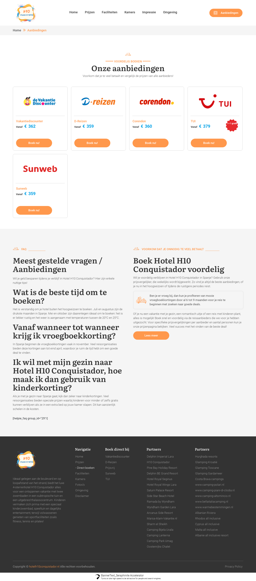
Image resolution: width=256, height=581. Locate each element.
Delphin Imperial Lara (160, 456)
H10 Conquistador (158, 462)
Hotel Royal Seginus (159, 479)
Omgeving (170, 12)
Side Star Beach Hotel (160, 496)
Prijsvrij (110, 467)
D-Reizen (111, 462)
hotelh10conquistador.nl (44, 566)
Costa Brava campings (209, 479)
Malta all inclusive (206, 529)
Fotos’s (80, 484)
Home (73, 12)
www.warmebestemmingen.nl (214, 507)
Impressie (149, 12)
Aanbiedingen (229, 12)
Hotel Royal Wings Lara (161, 484)
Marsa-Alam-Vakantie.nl (162, 518)
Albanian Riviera (205, 512)
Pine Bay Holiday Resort (162, 467)
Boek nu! (34, 143)
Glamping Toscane (207, 467)
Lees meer (151, 335)
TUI (107, 479)
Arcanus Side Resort (160, 512)
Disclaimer (82, 496)
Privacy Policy (234, 566)
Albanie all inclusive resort (211, 535)
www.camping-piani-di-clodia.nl (215, 490)
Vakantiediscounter (117, 456)
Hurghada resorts (206, 456)
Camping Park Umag (160, 541)
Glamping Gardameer (208, 473)
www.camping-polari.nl (209, 484)
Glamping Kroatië (206, 462)
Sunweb (110, 473)
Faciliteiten (109, 12)
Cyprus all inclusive (207, 524)
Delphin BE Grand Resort (162, 473)
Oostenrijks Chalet (158, 546)
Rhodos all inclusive (207, 518)
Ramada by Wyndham (160, 501)
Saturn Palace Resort (160, 490)
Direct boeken (85, 467)
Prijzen (90, 12)
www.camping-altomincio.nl (213, 496)
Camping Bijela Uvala (160, 529)
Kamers (129, 12)
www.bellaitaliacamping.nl (211, 501)
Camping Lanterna (158, 535)
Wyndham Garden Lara (161, 507)
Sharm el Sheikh (157, 524)
